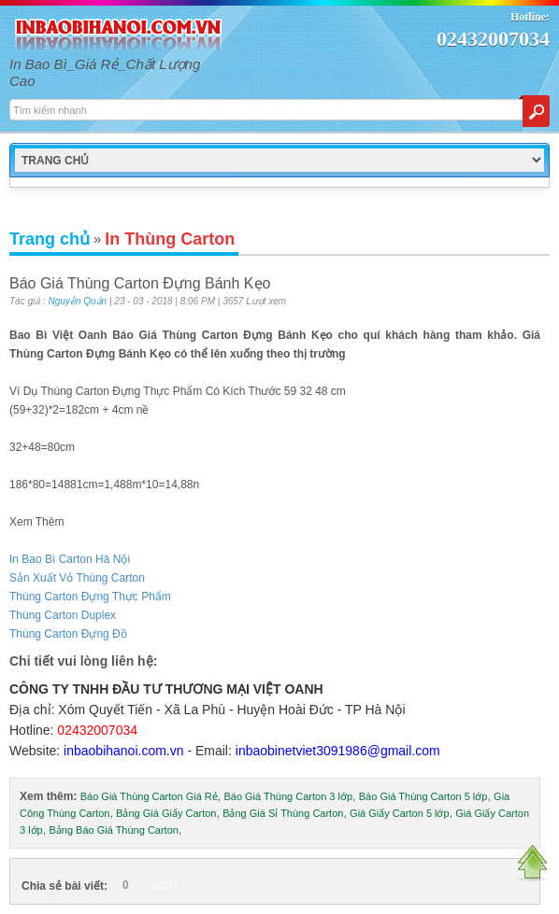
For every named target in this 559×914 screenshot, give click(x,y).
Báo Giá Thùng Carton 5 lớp (423, 796)
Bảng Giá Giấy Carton (166, 813)
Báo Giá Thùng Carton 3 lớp (287, 796)
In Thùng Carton (170, 239)
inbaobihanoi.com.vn (123, 750)
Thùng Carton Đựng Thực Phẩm (90, 596)
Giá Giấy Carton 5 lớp (400, 813)
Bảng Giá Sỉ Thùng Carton (282, 813)
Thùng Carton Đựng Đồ (68, 633)
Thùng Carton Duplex (62, 615)
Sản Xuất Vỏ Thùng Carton (77, 577)
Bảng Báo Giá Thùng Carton (114, 830)
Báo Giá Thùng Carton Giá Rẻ (149, 796)
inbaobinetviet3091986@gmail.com (338, 750)
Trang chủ (49, 239)
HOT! (164, 886)
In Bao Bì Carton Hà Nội (69, 559)
